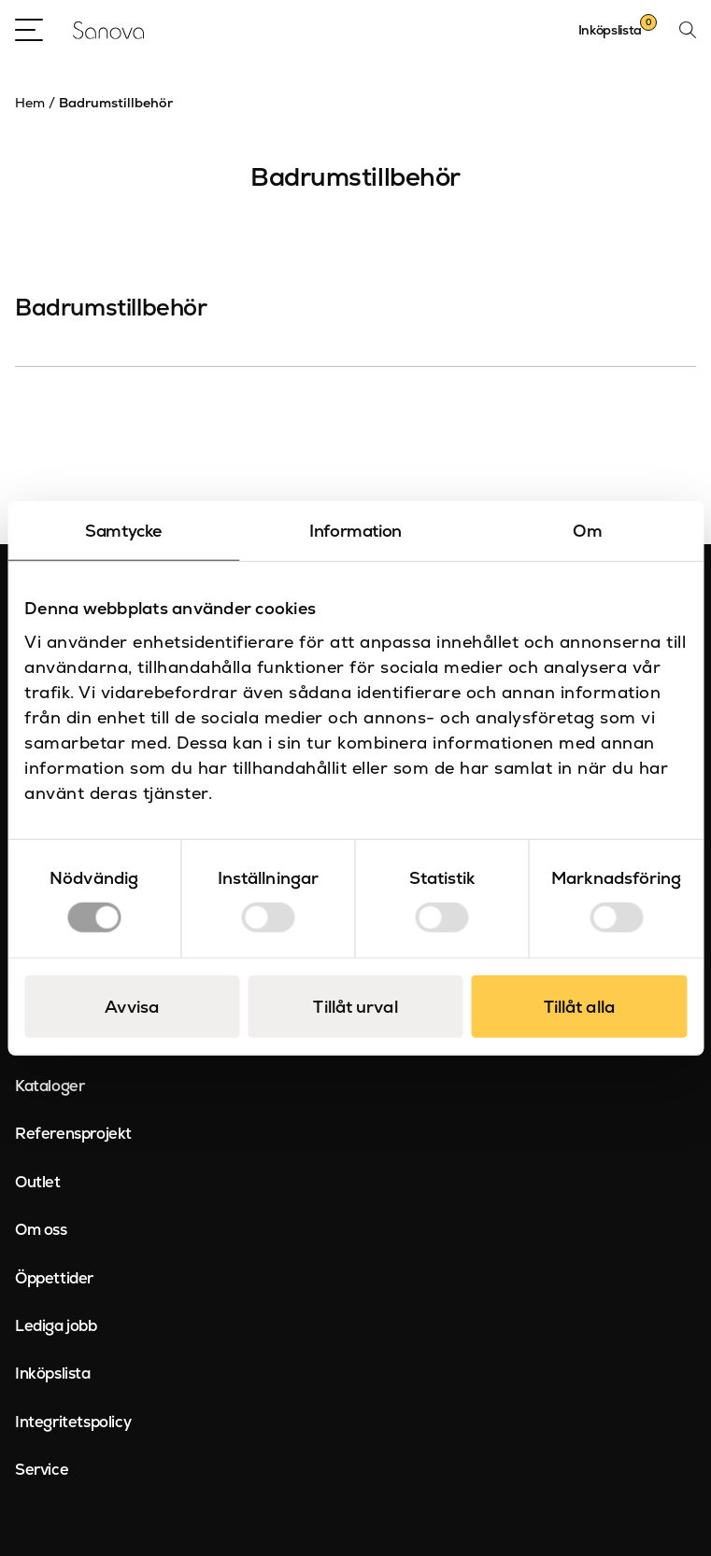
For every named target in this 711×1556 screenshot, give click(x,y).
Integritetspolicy (73, 1421)
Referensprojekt (73, 1133)
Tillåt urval (355, 1006)
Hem (30, 102)
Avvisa (132, 1006)
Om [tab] (587, 529)
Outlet (38, 1181)
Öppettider (54, 1278)
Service (41, 1469)
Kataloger (49, 1085)
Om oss (41, 1229)
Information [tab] (355, 529)
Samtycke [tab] (123, 529)
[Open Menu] (28, 29)
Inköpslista (53, 1373)
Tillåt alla (579, 1006)
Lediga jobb (56, 1325)
